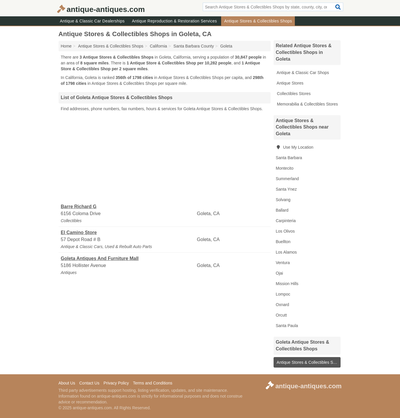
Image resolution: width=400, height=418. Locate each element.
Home (66, 46)
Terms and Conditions (152, 383)
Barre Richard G (79, 206)
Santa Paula (287, 325)
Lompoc (283, 294)
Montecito (285, 168)
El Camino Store (79, 232)
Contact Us (89, 383)
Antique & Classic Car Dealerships (92, 21)
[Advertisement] (165, 158)
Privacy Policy (116, 383)
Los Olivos (285, 231)
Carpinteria (286, 220)
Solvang (283, 199)
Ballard (282, 210)
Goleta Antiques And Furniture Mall (100, 258)
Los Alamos (286, 252)
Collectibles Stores (293, 93)
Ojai (279, 273)
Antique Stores (290, 83)
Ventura (283, 262)
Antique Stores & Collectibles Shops (258, 21)
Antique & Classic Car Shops (302, 72)
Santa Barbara (289, 157)
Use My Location (294, 147)
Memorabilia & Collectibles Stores (307, 104)
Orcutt (281, 315)
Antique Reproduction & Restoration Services (174, 21)
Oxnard (282, 304)
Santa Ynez (286, 189)
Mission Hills (287, 283)
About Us (67, 383)
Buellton (283, 241)
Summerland (287, 178)
